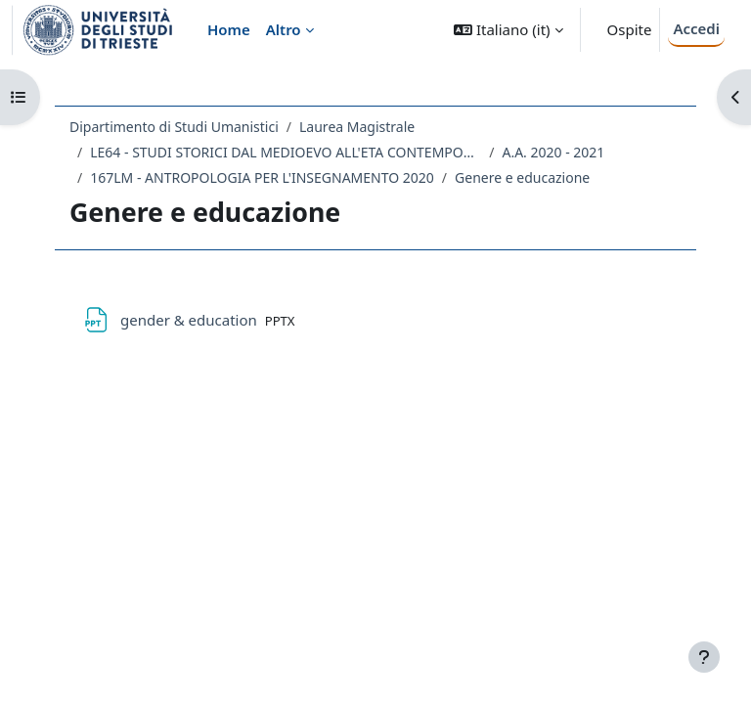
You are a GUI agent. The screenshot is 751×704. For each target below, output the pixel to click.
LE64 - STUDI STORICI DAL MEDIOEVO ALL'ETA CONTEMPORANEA (285, 152)
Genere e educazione (522, 177)
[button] (508, 30)
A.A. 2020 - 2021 (553, 152)
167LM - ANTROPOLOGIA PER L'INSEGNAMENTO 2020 (262, 177)
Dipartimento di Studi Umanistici (174, 126)
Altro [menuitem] (283, 29)
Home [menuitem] (228, 29)
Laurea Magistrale (357, 126)
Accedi (696, 28)
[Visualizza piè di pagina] (704, 657)
